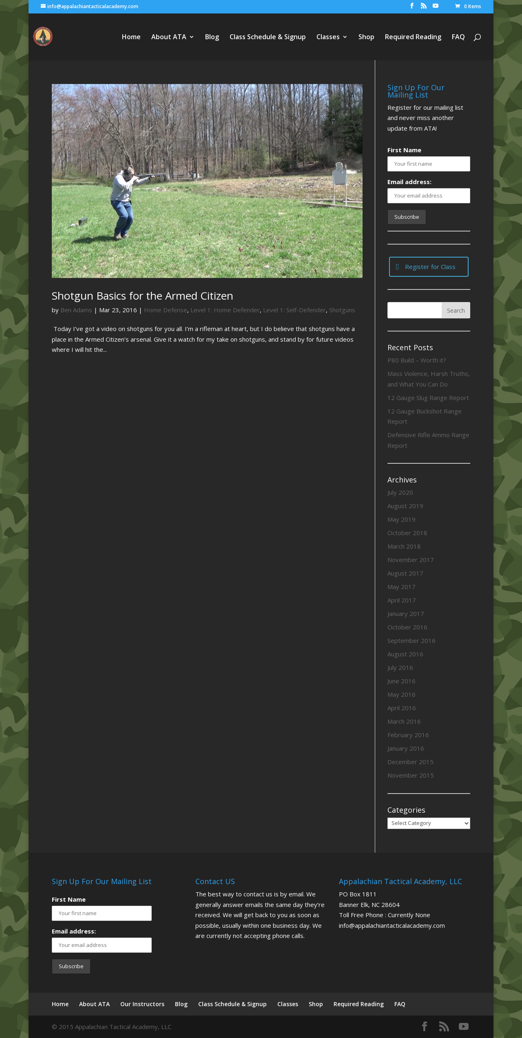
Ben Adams (76, 310)
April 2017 (401, 600)
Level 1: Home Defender (225, 310)
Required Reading (413, 37)
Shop (366, 37)
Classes (328, 37)
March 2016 (404, 721)
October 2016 (407, 627)
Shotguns (342, 310)
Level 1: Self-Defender (294, 310)
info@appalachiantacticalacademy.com (392, 925)
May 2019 (401, 519)
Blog (212, 37)
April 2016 (401, 708)
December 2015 (410, 762)
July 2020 (400, 492)
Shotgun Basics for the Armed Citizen (142, 295)
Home (131, 37)
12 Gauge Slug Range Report (428, 397)
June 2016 (401, 681)
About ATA (168, 37)
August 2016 (405, 654)
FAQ (458, 37)
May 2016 (401, 694)
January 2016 (405, 748)
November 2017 (410, 560)
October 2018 (407, 533)
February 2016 (408, 735)
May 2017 (401, 586)
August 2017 (405, 573)
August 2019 (405, 506)
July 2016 (400, 667)
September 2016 (411, 640)
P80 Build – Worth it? (416, 360)
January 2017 (405, 613)
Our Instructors (142, 1004)
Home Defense (165, 310)
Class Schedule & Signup (268, 37)
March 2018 (404, 546)
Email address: (409, 182)
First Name (404, 150)
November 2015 (410, 775)
